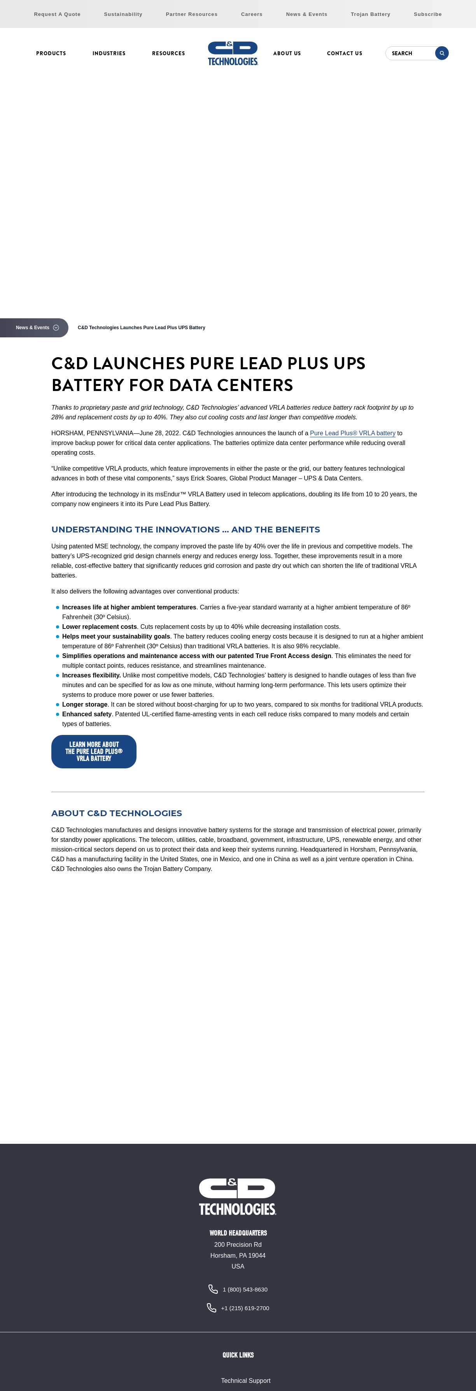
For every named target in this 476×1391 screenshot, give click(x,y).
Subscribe (428, 14)
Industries (109, 53)
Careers (252, 14)
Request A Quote (57, 14)
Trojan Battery (370, 14)
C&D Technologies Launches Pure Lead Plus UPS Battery (141, 327)
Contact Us (344, 53)
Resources (168, 53)
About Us (287, 53)
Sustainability (123, 14)
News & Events (307, 14)
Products (51, 53)
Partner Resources (192, 14)
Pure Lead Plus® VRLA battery (353, 433)
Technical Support (245, 1380)
